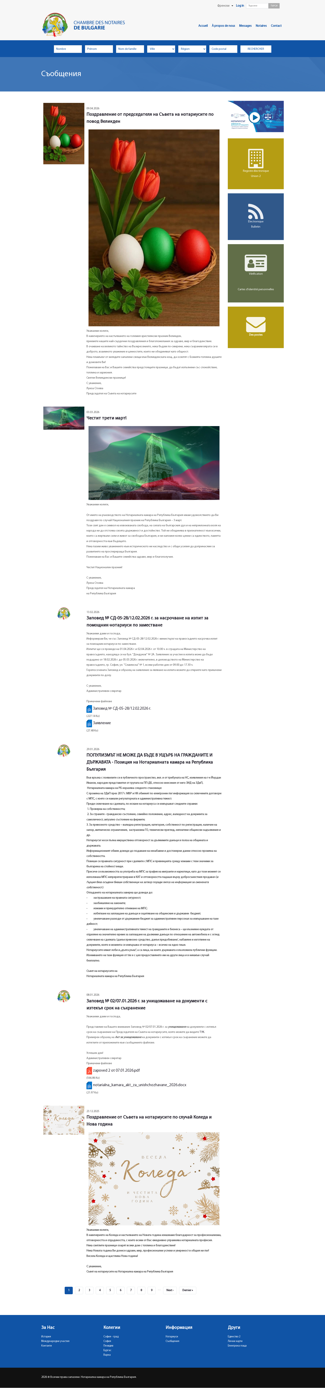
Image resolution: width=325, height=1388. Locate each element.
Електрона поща (237, 1345)
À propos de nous (223, 26)
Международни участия (55, 1341)
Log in (240, 5)
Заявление (102, 723)
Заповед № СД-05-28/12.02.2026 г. (122, 709)
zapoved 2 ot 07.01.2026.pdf (116, 1071)
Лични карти (235, 1341)
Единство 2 (234, 1336)
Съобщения (172, 1341)
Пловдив (108, 1345)
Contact (276, 26)
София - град (111, 1336)
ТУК (202, 1032)
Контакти (46, 1345)
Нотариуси (172, 1336)
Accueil (203, 26)
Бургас (107, 1350)
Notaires (261, 26)
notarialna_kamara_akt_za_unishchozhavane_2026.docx (139, 1085)
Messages (245, 26)
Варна (107, 1355)
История (46, 1336)
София (107, 1341)
